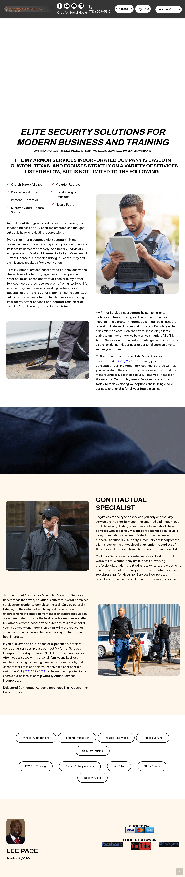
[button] (59, 6)
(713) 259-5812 (99, 11)
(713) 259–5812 (34, 671)
